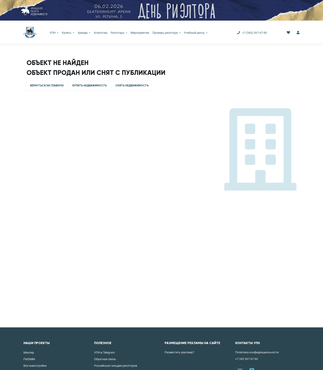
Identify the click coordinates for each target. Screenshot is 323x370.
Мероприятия (140, 32)
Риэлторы (119, 32)
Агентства (100, 32)
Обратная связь (105, 359)
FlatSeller (29, 359)
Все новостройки (35, 365)
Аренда (84, 32)
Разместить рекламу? (179, 352)
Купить (68, 32)
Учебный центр (195, 32)
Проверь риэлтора (166, 32)
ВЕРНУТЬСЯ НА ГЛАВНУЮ (47, 85)
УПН (54, 32)
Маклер (28, 352)
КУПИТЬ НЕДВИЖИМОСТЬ (89, 85)
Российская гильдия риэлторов (115, 365)
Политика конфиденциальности (257, 352)
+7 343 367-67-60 (246, 359)
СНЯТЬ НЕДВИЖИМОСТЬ (132, 85)
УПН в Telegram (104, 352)
